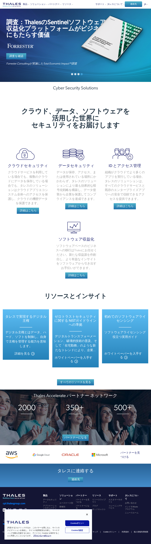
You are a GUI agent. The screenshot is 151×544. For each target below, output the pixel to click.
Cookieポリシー (77, 523)
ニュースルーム (132, 513)
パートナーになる (75, 437)
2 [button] (75, 74)
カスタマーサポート (115, 501)
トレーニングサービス (115, 507)
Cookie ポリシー (109, 532)
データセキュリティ (50, 501)
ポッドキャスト (99, 509)
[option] (75, 41)
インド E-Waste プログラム (131, 508)
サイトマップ (92, 532)
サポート (99, 4)
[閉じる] (87, 514)
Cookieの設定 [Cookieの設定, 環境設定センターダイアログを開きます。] (77, 530)
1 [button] (72, 74)
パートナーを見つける (130, 455)
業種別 (62, 507)
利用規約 (125, 532)
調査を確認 (16, 56)
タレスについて (115, 4)
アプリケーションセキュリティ (50, 507)
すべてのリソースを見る (75, 382)
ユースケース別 (66, 503)
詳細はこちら (28, 210)
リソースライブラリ (99, 501)
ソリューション (38, 4)
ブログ (95, 506)
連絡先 (133, 4)
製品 (25, 4)
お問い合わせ (131, 503)
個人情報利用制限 (141, 532)
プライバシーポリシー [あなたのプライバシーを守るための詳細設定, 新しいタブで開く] (42, 536)
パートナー (54, 4)
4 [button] (82, 74)
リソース (66, 4)
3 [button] (78, 74)
